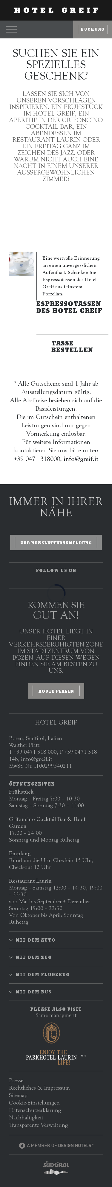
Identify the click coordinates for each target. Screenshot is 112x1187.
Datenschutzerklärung (35, 1110)
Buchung (93, 29)
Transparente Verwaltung (38, 1124)
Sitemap (18, 1095)
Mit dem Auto (36, 940)
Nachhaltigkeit (26, 1117)
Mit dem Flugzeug (43, 974)
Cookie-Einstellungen (34, 1102)
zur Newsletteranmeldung (56, 543)
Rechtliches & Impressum (39, 1087)
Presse (16, 1080)
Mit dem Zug (34, 957)
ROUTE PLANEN (56, 691)
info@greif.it (36, 758)
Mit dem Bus (33, 992)
